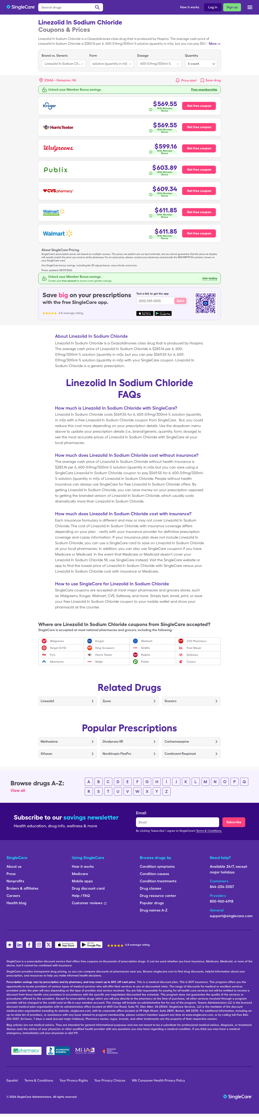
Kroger (99, 641)
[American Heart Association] (111, 1051)
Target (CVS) (58, 648)
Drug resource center (158, 895)
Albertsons (57, 661)
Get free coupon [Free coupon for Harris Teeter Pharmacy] (199, 127)
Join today (209, 278)
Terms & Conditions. (209, 830)
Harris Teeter (103, 654)
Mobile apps (82, 881)
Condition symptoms (157, 866)
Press (11, 874)
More (213, 44)
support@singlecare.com (231, 916)
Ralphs (145, 654)
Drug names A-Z (154, 910)
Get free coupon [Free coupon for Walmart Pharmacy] (199, 233)
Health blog (16, 903)
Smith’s (145, 648)
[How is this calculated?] (162, 109)
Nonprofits (15, 881)
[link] (210, 80)
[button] (57, 80)
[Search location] (60, 80)
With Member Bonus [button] (165, 109)
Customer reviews (89, 903)
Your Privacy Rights (73, 1080)
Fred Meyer (194, 648)
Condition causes (154, 874)
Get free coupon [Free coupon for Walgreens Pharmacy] (199, 148)
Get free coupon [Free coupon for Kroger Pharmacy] (199, 106)
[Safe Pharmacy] (26, 1051)
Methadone (49, 741)
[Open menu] (250, 8)
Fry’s (52, 654)
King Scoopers (104, 648)
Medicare (80, 874)
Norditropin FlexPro (117, 754)
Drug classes (150, 888)
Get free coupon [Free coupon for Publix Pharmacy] (199, 169)
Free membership (204, 90)
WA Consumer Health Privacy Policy (158, 1080)
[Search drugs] (70, 7)
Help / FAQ (81, 895)
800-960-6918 (221, 901)
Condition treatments (158, 881)
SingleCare (24, 1096)
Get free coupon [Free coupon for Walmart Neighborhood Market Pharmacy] (199, 212)
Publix (145, 661)
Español (12, 1080)
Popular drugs (152, 903)
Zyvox (107, 701)
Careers (13, 895)
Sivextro (170, 701)
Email (141, 812)
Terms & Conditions (38, 1080)
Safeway (192, 654)
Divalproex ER (113, 741)
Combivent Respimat (180, 754)
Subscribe (233, 822)
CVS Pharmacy (196, 641)
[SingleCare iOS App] (66, 944)
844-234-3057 (222, 887)
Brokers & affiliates (22, 888)
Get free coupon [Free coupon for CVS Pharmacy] (199, 191)
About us (13, 866)
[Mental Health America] (85, 1051)
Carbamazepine (177, 741)
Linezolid (47, 701)
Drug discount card (88, 888)
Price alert (189, 80)
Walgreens (57, 641)
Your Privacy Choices (109, 1080)
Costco (191, 661)
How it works (189, 7)
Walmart (146, 641)
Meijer (99, 661)
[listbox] (64, 60)
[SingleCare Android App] (91, 944)
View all (18, 790)
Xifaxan (46, 754)
